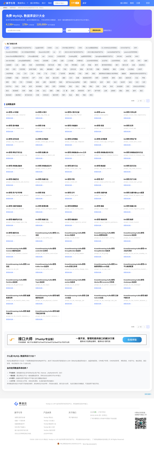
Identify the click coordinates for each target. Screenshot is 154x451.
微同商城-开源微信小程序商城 (108, 73)
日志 (136, 78)
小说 (18, 73)
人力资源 (70, 60)
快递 (17, 78)
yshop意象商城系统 (24, 60)
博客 (59, 65)
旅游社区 (128, 78)
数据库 (21, 3)
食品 (70, 95)
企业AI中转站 (48, 433)
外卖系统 (22, 69)
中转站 (37, 60)
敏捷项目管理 (87, 78)
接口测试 (124, 3)
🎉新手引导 (9, 3)
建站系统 (72, 73)
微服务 (124, 73)
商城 (89, 65)
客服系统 (106, 69)
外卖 (14, 69)
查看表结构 (9, 118)
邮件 (134, 91)
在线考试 (142, 65)
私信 (17, 86)
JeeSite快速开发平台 (113, 52)
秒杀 (23, 86)
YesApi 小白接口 (49, 420)
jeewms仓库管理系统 (130, 52)
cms (57, 48)
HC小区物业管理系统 (28, 52)
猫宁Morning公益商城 (73, 82)
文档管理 (105, 78)
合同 (82, 65)
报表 (47, 78)
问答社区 (46, 95)
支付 (70, 78)
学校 (65, 69)
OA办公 (50, 56)
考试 (111, 86)
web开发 (128, 56)
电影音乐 (93, 82)
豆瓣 (65, 91)
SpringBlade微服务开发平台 (104, 56)
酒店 (141, 91)
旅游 (120, 78)
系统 (70, 86)
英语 (7, 91)
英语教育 (15, 91)
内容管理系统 (40, 65)
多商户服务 (32, 69)
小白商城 (131, 69)
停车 (139, 60)
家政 (114, 69)
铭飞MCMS (28, 95)
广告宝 (53, 73)
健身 (145, 60)
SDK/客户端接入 (20, 427)
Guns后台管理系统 (12, 52)
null (43, 56)
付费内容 (80, 60)
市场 (38, 73)
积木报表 (39, 86)
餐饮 (77, 95)
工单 (32, 73)
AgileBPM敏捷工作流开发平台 (22, 48)
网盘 (84, 86)
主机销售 (45, 60)
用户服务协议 (73, 417)
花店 (128, 86)
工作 (25, 73)
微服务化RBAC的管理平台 (138, 73)
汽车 (21, 82)
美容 (97, 86)
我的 (50, 3)
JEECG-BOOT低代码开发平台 (74, 52)
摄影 (64, 78)
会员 (125, 60)
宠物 (81, 69)
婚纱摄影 (50, 69)
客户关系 (89, 69)
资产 (89, 91)
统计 (44, 3)
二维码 (54, 60)
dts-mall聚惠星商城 (92, 48)
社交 (137, 82)
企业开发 (104, 60)
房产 (33, 78)
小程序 (140, 69)
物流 (60, 82)
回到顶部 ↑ (148, 394)
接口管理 (34, 3)
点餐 (44, 82)
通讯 (127, 91)
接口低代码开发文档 (21, 430)
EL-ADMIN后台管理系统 (109, 48)
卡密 (66, 65)
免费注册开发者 (20, 417)
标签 (64, 30)
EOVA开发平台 (125, 48)
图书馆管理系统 (107, 65)
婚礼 (41, 69)
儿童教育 (8, 65)
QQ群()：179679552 (98, 412)
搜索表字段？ (108, 30)
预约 (63, 95)
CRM (80, 48)
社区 (144, 82)
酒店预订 (18, 95)
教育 (97, 78)
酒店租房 (8, 95)
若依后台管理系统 (138, 86)
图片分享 (125, 65)
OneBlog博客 (73, 56)
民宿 (14, 82)
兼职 (23, 65)
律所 (86, 73)
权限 (7, 82)
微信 (93, 73)
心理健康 (8, 78)
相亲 (108, 82)
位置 (132, 60)
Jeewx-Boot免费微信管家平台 (15, 56)
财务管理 (81, 91)
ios (54, 52)
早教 (143, 78)
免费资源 (13, 7)
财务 (72, 91)
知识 (115, 82)
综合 (77, 86)
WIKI (136, 56)
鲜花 (91, 95)
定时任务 (73, 69)
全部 (7, 48)
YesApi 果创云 (48, 417)
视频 (30, 91)
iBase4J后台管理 (44, 52)
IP (60, 52)
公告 (17, 65)
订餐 (37, 91)
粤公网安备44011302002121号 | (70, 444)
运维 (105, 91)
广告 (45, 73)
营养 (23, 91)
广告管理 (62, 73)
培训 (7, 69)
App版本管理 (39, 48)
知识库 (123, 82)
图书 (96, 65)
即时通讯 (74, 65)
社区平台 (8, 86)
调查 (58, 91)
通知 (120, 91)
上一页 (139, 101)
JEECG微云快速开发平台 (95, 52)
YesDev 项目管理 (49, 430)
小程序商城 (9, 73)
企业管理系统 (116, 60)
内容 (30, 65)
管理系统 (62, 86)
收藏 (77, 78)
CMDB (49, 48)
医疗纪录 (51, 65)
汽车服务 (29, 82)
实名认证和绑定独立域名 (23, 433)
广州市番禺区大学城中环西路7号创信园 (103, 418)
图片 (117, 65)
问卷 (37, 95)
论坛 (44, 91)
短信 (130, 82)
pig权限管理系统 (86, 56)
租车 (30, 86)
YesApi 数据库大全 (50, 424)
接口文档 (55, 78)
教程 (132, 3)
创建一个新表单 (20, 420)
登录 (148, 3)
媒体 (58, 69)
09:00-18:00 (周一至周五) (98, 415)
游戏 (37, 82)
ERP (135, 48)
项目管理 (55, 95)
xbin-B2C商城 (10, 60)
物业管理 (52, 82)
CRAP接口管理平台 (68, 48)
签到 (47, 86)
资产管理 (97, 91)
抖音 (40, 78)
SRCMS (119, 56)
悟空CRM (25, 78)
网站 (91, 86)
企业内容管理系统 (92, 60)
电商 (85, 82)
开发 (80, 73)
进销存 (113, 91)
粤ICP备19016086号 (90, 444)
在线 (133, 65)
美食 (104, 86)
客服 (97, 69)
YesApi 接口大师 (49, 427)
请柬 (51, 91)
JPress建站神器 (33, 56)
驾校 (84, 95)
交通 (62, 60)
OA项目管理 (61, 56)
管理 (54, 86)
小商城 (122, 69)
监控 (101, 82)
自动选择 (119, 86)
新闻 (113, 78)
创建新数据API (20, 424)
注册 (138, 3)
